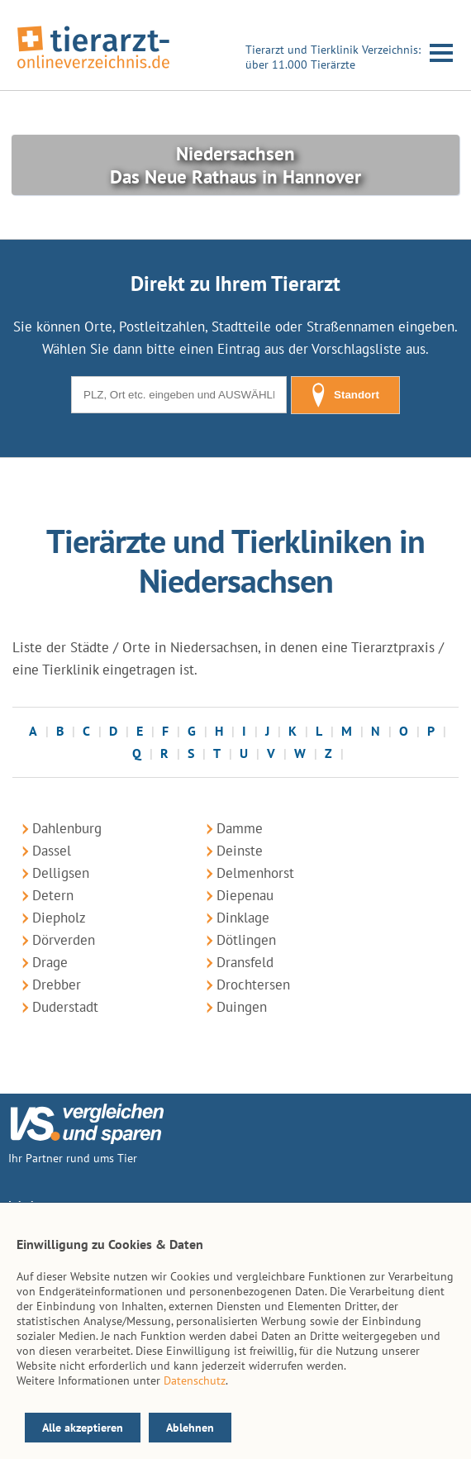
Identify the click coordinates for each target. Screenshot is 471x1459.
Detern (53, 895)
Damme (239, 828)
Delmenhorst (255, 873)
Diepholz (59, 917)
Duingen (241, 1007)
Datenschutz (195, 1380)
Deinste (239, 851)
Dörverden (63, 940)
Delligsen (60, 873)
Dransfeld (245, 962)
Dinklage (242, 917)
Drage (50, 962)
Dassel (51, 851)
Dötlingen (246, 940)
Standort (345, 395)
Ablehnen (190, 1427)
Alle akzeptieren (82, 1427)
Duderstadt (65, 1007)
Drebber (56, 984)
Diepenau (245, 895)
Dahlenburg (67, 828)
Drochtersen (253, 984)
